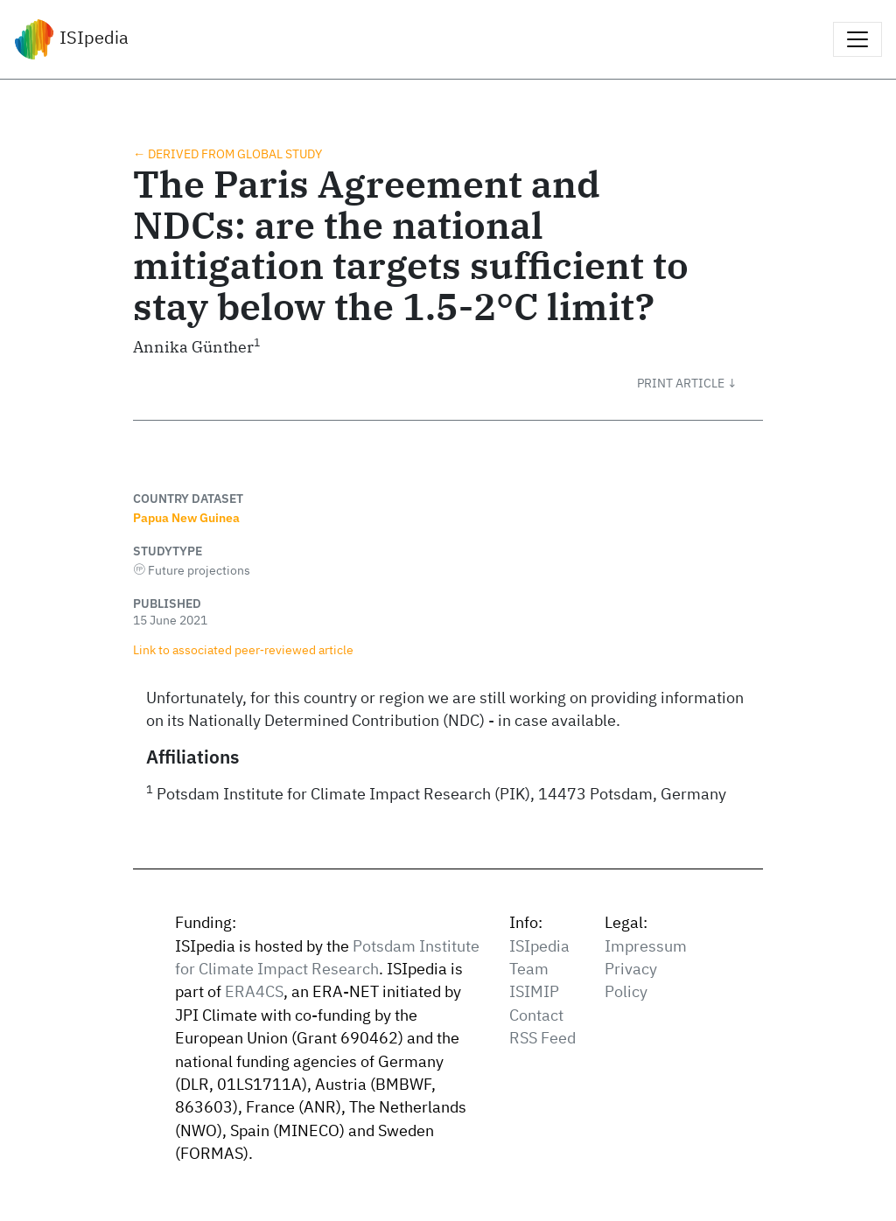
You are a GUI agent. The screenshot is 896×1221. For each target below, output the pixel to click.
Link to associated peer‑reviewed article (243, 649)
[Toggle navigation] (857, 39)
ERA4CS (254, 991)
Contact (536, 1015)
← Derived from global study (227, 153)
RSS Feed (542, 1038)
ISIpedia (71, 39)
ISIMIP (534, 991)
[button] (700, 383)
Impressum (646, 946)
